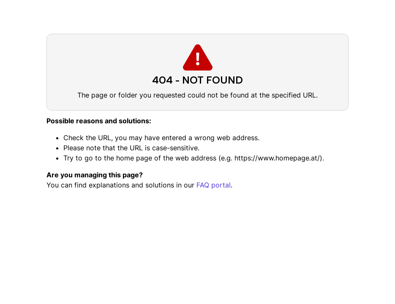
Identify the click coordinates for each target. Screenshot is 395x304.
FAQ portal (213, 185)
